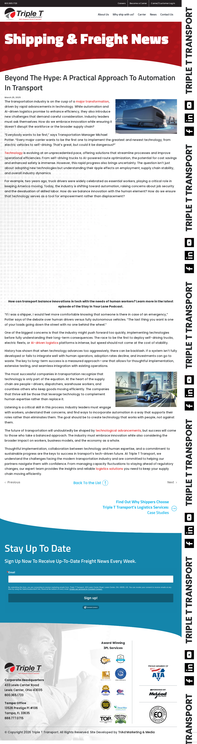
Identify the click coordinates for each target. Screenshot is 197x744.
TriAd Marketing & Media (136, 732)
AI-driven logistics (44, 343)
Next (170, 482)
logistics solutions (109, 469)
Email (11, 572)
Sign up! (91, 598)
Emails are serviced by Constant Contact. (86, 589)
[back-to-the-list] (90, 481)
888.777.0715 (14, 718)
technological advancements (118, 431)
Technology (14, 153)
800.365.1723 (11, 3)
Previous (14, 482)
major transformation (92, 101)
